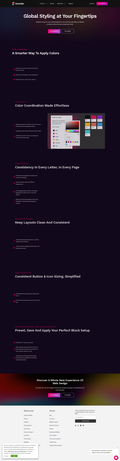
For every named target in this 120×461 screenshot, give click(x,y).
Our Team (51, 418)
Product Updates (28, 415)
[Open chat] (116, 457)
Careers (51, 428)
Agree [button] (14, 456)
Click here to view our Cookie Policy (17, 451)
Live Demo (26, 435)
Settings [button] (6, 456)
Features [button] (43, 3)
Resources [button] (61, 3)
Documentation (28, 425)
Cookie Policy (52, 442)
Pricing (52, 3)
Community (27, 428)
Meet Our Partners (54, 425)
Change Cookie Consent (55, 445)
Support (70, 3)
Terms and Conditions (55, 439)
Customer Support (28, 432)
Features (26, 422)
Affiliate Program (53, 422)
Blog (50, 415)
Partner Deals (27, 439)
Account (91, 3)
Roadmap (26, 442)
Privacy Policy (53, 435)
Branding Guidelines (54, 432)
